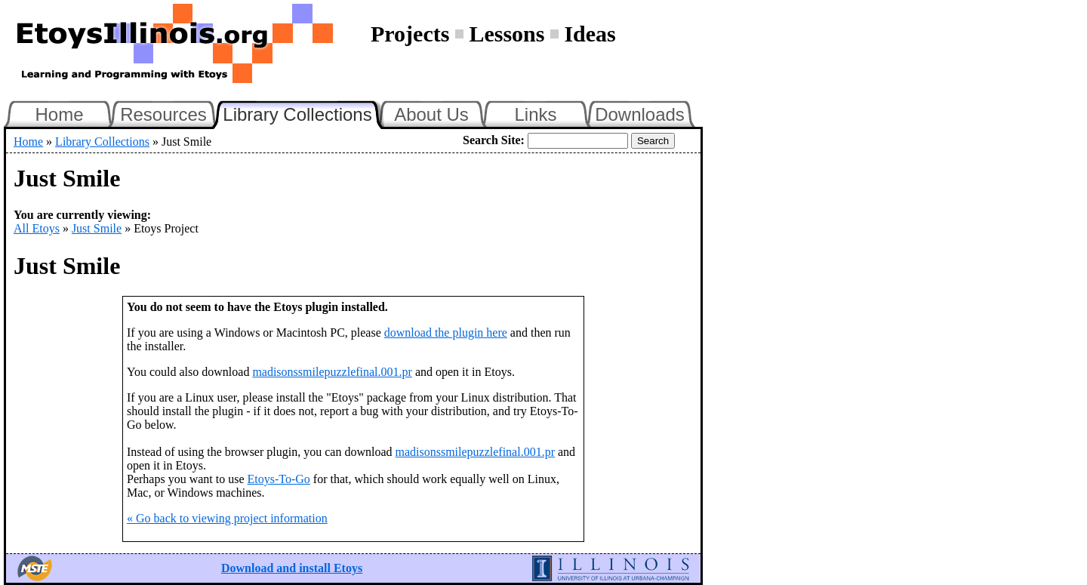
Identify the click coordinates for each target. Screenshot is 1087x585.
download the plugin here (445, 332)
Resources (163, 114)
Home (59, 114)
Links (535, 114)
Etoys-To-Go (279, 479)
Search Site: (494, 140)
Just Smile (97, 228)
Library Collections (303, 112)
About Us (431, 114)
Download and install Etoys (291, 568)
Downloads (640, 114)
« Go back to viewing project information (227, 518)
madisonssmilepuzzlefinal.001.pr (332, 371)
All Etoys (37, 228)
